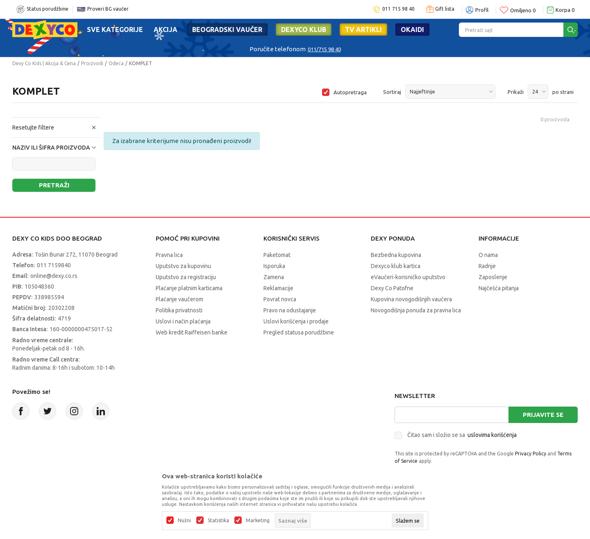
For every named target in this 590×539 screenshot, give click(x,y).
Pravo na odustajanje (289, 310)
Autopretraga (350, 92)
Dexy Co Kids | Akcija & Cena (44, 63)
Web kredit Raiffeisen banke (191, 332)
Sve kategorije (115, 29)
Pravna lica (169, 255)
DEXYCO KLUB (303, 29)
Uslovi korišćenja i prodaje (296, 321)
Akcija (165, 29)
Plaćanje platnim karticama (189, 288)
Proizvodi (92, 63)
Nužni (184, 520)
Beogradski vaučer (227, 29)
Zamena (273, 277)
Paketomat (276, 255)
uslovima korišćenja (492, 435)
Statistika (218, 520)
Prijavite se (543, 414)
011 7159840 (54, 265)
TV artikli (363, 29)
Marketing (258, 520)
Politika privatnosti (179, 310)
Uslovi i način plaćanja (183, 321)
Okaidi (412, 29)
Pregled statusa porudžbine (298, 332)
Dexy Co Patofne (392, 288)
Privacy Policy (530, 453)
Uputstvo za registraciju (186, 277)
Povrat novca (279, 299)
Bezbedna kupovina (396, 255)
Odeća (116, 63)
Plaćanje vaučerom (179, 299)
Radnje (487, 266)
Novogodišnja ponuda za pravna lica (416, 310)
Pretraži (54, 185)
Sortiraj (392, 92)
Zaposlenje (493, 277)
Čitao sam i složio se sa (462, 435)
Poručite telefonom (278, 48)
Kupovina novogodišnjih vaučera (411, 299)
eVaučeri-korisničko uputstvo (408, 277)
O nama (488, 255)
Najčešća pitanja (499, 288)
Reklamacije (278, 288)
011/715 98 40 (324, 49)
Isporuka (274, 266)
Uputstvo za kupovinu (183, 266)
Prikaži (516, 92)
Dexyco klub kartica (395, 266)
